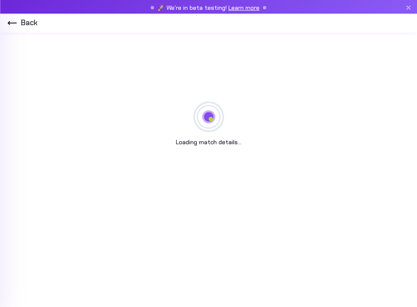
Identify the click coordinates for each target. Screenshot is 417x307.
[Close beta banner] (408, 7)
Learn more (244, 8)
